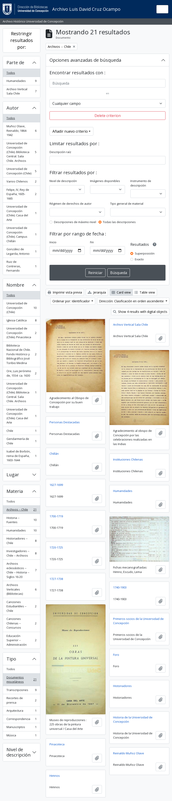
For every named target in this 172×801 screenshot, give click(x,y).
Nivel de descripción (18, 752)
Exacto (139, 259)
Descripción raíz (60, 152)
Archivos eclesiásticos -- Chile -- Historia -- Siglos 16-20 (21, 570)
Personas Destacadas (64, 422)
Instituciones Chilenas (128, 459)
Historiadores (122, 686)
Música (21, 736)
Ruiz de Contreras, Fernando (21, 266)
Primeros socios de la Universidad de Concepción (138, 621)
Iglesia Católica (21, 321)
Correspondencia (21, 720)
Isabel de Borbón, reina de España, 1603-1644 (21, 455)
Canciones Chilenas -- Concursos (21, 623)
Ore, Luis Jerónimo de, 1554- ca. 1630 (21, 373)
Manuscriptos (21, 728)
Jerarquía (97, 292)
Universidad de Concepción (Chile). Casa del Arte (21, 213)
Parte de (15, 62)
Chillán (54, 454)
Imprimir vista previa (65, 292)
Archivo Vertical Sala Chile (21, 91)
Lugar (12, 475)
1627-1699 (56, 485)
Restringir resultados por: (21, 40)
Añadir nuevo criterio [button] (70, 131)
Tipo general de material (126, 204)
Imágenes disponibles (105, 181)
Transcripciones (21, 691)
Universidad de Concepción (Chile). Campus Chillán (21, 234)
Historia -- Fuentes (21, 520)
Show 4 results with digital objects (140, 311)
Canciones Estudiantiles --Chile (21, 606)
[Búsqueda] (107, 83)
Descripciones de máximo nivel (75, 222)
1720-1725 (56, 547)
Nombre (15, 285)
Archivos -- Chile (21, 510)
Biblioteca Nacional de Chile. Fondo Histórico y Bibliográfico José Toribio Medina (21, 354)
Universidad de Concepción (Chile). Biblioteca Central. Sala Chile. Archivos (21, 152)
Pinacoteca (56, 744)
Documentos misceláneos (21, 679)
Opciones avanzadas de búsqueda (85, 60)
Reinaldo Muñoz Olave (128, 753)
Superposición (145, 253)
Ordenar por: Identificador (71, 301)
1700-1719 (56, 516)
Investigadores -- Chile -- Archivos (21, 553)
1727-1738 (56, 579)
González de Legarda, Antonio (21, 251)
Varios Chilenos (21, 182)
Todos (10, 73)
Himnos (54, 776)
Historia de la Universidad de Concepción (133, 719)
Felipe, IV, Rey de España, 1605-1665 (21, 194)
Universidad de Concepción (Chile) (21, 171)
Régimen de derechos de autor (70, 204)
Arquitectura (21, 712)
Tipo (11, 659)
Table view (145, 292)
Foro (116, 655)
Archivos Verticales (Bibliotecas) (21, 589)
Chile (21, 432)
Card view (121, 292)
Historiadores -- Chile (21, 540)
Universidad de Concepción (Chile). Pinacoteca (21, 332)
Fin (92, 242)
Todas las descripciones (119, 222)
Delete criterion (108, 115)
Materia (14, 491)
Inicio (52, 242)
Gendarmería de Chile (21, 441)
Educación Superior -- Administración (21, 640)
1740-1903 (120, 587)
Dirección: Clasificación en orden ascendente (132, 301)
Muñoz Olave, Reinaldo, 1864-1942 (21, 130)
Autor (12, 108)
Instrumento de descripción (140, 183)
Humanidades (21, 82)
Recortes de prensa (21, 700)
